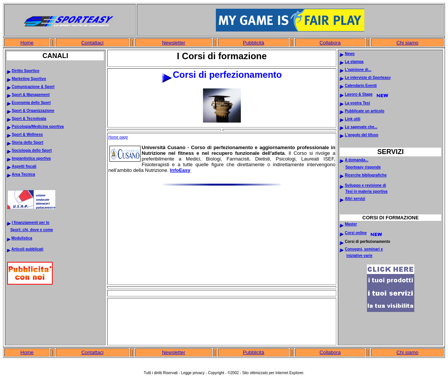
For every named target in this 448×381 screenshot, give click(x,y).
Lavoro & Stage (358, 94)
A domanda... (356, 160)
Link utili (352, 119)
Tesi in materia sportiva (366, 191)
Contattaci (92, 43)
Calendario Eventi (360, 85)
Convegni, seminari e (364, 249)
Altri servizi (355, 199)
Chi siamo (407, 43)
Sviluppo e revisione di (365, 185)
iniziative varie (359, 255)
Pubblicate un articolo (364, 111)
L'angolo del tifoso (361, 135)
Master (351, 224)
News (349, 54)
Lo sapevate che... (361, 127)
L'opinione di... (358, 70)
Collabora (330, 43)
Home (27, 43)
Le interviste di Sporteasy (368, 78)
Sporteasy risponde (363, 167)
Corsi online (356, 233)
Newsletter (173, 43)
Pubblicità (253, 43)
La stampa (354, 62)
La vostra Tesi (357, 103)
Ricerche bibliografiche (366, 175)
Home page (118, 137)
